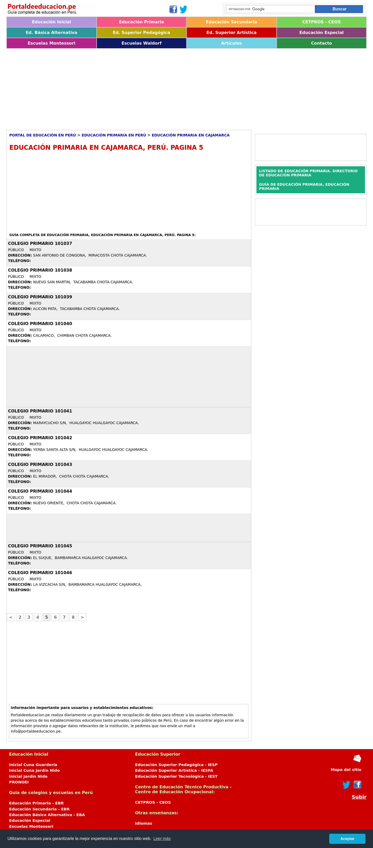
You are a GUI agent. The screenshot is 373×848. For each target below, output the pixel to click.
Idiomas (143, 823)
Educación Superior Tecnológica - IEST (176, 776)
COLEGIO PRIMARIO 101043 (40, 464)
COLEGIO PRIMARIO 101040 (40, 323)
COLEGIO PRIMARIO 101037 (40, 243)
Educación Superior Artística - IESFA (174, 770)
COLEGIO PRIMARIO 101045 (40, 545)
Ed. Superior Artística (231, 32)
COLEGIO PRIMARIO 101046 (40, 572)
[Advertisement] (161, 87)
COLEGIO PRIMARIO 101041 (40, 411)
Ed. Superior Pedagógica (141, 32)
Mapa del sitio (346, 769)
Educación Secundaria (231, 21)
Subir (359, 797)
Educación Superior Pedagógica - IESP (176, 764)
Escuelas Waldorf (141, 43)
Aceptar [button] (347, 839)
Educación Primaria (141, 21)
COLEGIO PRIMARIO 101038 (40, 270)
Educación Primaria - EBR (36, 803)
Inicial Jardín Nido (28, 776)
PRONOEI (19, 782)
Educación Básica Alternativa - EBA (47, 814)
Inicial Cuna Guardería (33, 764)
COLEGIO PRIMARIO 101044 (40, 491)
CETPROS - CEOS (321, 21)
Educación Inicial (51, 21)
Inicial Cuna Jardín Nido (34, 770)
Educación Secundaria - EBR (39, 809)
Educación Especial (321, 32)
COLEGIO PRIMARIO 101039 (40, 296)
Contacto (321, 43)
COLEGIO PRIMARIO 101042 (40, 437)
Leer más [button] (162, 838)
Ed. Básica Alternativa (51, 32)
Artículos (231, 43)
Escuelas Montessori (51, 43)
